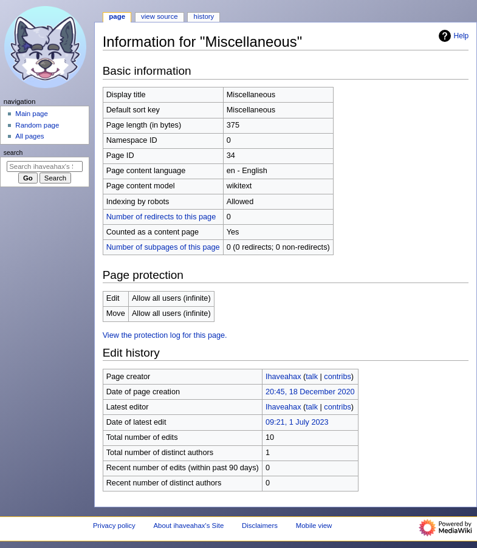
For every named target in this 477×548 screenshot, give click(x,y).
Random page (37, 125)
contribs (337, 376)
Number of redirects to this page (161, 217)
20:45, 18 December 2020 (310, 392)
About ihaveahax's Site (188, 525)
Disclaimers (260, 525)
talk (312, 376)
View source (159, 16)
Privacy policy (114, 525)
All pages (29, 136)
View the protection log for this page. (165, 335)
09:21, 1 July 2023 (297, 422)
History (204, 16)
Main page (31, 113)
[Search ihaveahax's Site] (45, 166)
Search (13, 152)
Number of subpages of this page (163, 247)
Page (117, 16)
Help (452, 36)
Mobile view (314, 525)
